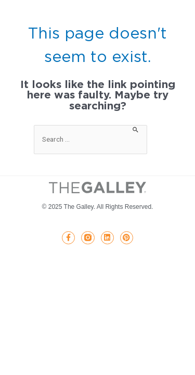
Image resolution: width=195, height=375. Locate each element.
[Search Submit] (136, 129)
